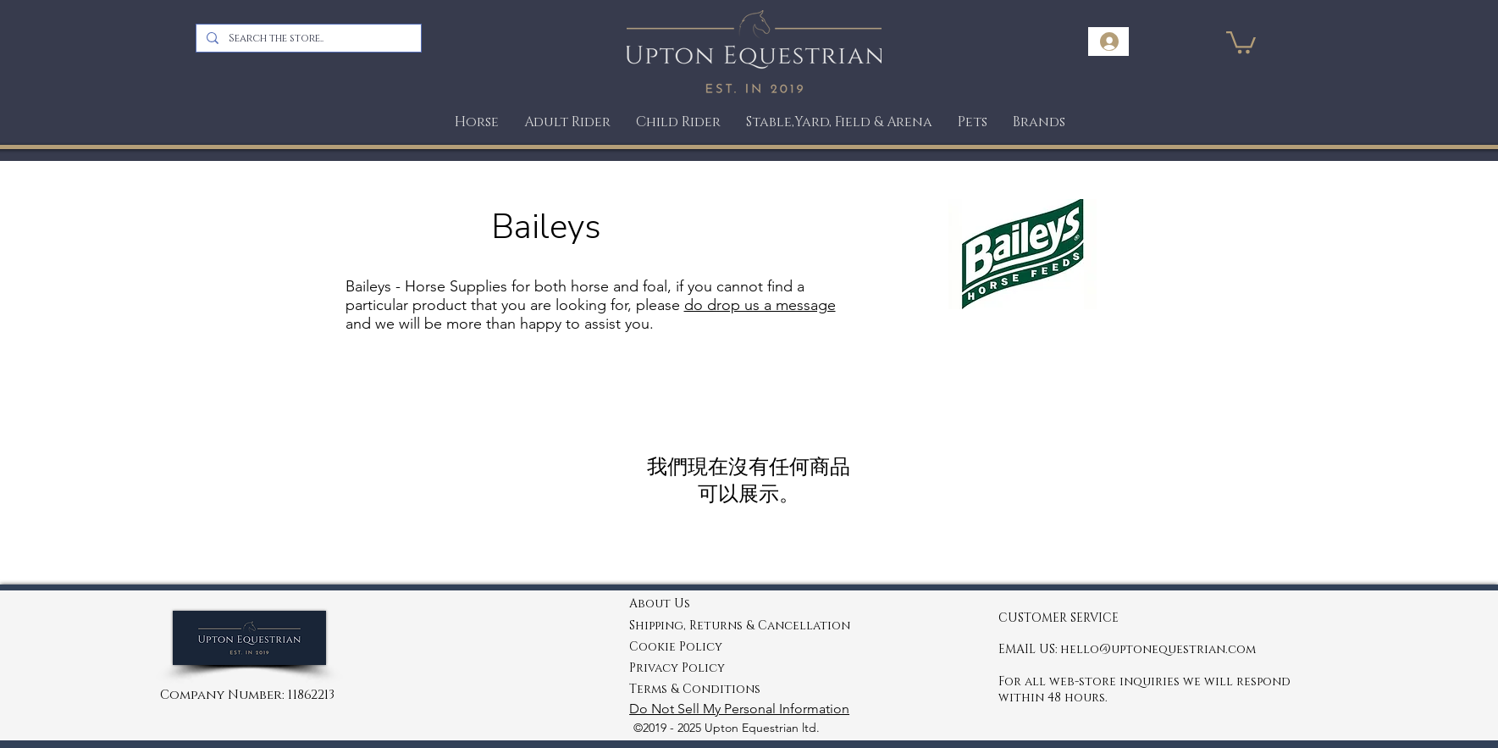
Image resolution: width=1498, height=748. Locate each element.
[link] (1241, 41)
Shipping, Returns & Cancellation (739, 626)
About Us (659, 604)
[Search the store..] (307, 38)
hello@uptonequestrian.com (1158, 649)
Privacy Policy (677, 668)
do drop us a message (760, 305)
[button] (972, 122)
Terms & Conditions (694, 689)
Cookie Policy (675, 647)
